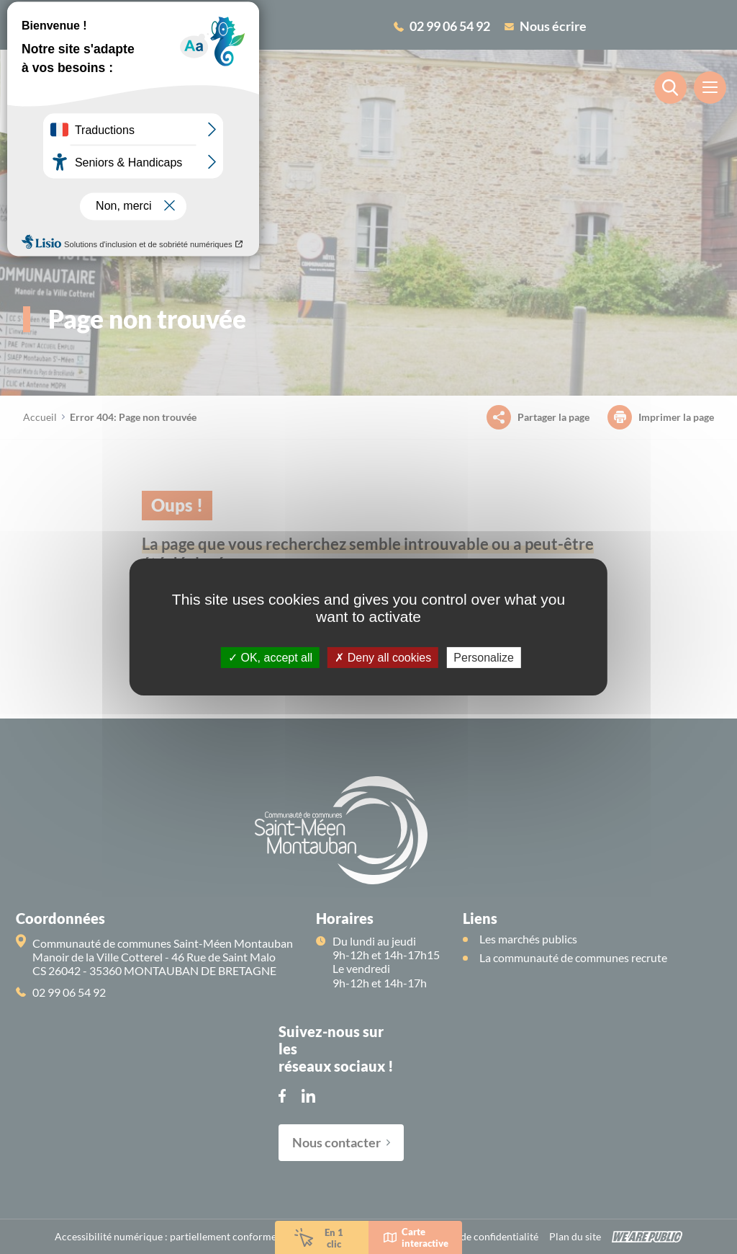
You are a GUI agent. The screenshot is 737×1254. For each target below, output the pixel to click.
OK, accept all (270, 658)
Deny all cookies (383, 658)
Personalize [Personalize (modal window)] (483, 658)
